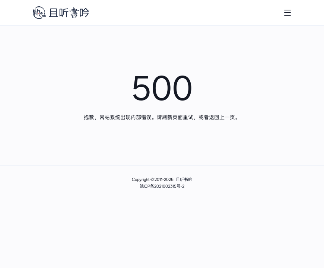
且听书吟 (184, 179)
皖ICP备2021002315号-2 (162, 186)
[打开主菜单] (287, 12)
